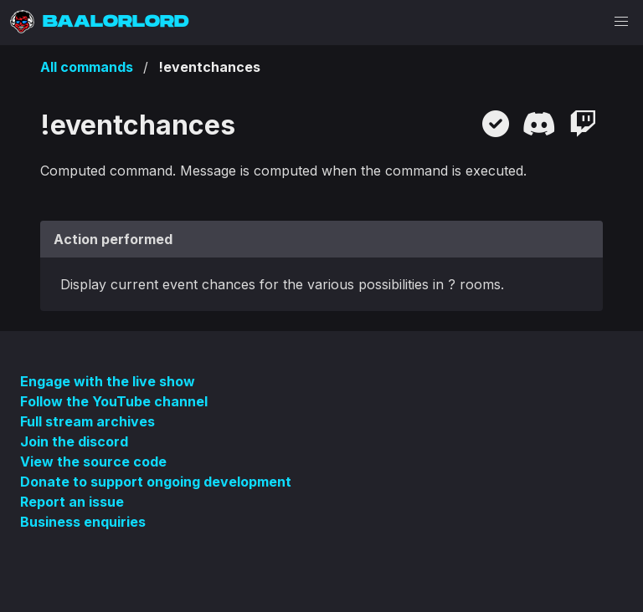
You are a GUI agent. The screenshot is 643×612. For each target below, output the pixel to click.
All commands (86, 67)
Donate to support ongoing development (155, 481)
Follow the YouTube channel (114, 401)
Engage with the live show (107, 381)
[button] (621, 21)
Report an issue (72, 501)
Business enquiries (83, 521)
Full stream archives (87, 421)
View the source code (93, 461)
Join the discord (74, 441)
